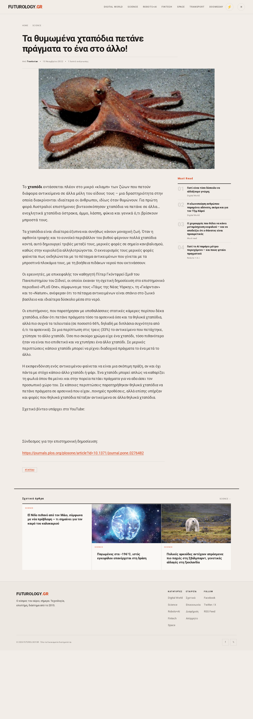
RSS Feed (209, 611)
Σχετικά (190, 597)
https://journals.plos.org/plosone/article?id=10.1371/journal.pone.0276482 (83, 453)
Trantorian (32, 61)
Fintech (167, 7)
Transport (197, 7)
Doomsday (216, 7)
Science (133, 7)
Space (181, 7)
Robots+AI (150, 7)
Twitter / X (210, 604)
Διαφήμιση (192, 611)
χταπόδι (30, 470)
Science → (225, 499)
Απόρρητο (192, 618)
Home (25, 26)
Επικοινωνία (193, 604)
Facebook (209, 597)
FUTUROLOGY (25, 6)
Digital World (113, 7)
